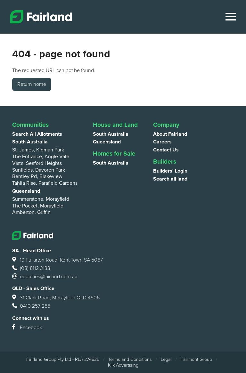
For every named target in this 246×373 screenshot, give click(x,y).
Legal (166, 359)
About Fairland (170, 134)
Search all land (170, 179)
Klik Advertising (123, 365)
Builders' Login (170, 171)
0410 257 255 (31, 306)
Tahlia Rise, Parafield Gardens (45, 183)
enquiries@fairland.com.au (45, 276)
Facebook (27, 327)
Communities (30, 124)
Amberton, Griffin (31, 212)
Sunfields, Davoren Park (38, 170)
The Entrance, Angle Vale (40, 156)
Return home (31, 84)
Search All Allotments (37, 134)
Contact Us (166, 150)
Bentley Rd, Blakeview (37, 176)
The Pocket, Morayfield (37, 206)
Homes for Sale (114, 153)
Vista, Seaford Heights (37, 163)
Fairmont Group (196, 359)
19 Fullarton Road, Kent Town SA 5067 (57, 260)
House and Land (115, 124)
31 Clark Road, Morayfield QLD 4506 (56, 298)
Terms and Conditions (130, 359)
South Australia (30, 142)
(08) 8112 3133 (31, 268)
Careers (162, 142)
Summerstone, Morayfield (40, 199)
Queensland (26, 191)
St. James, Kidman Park (38, 150)
